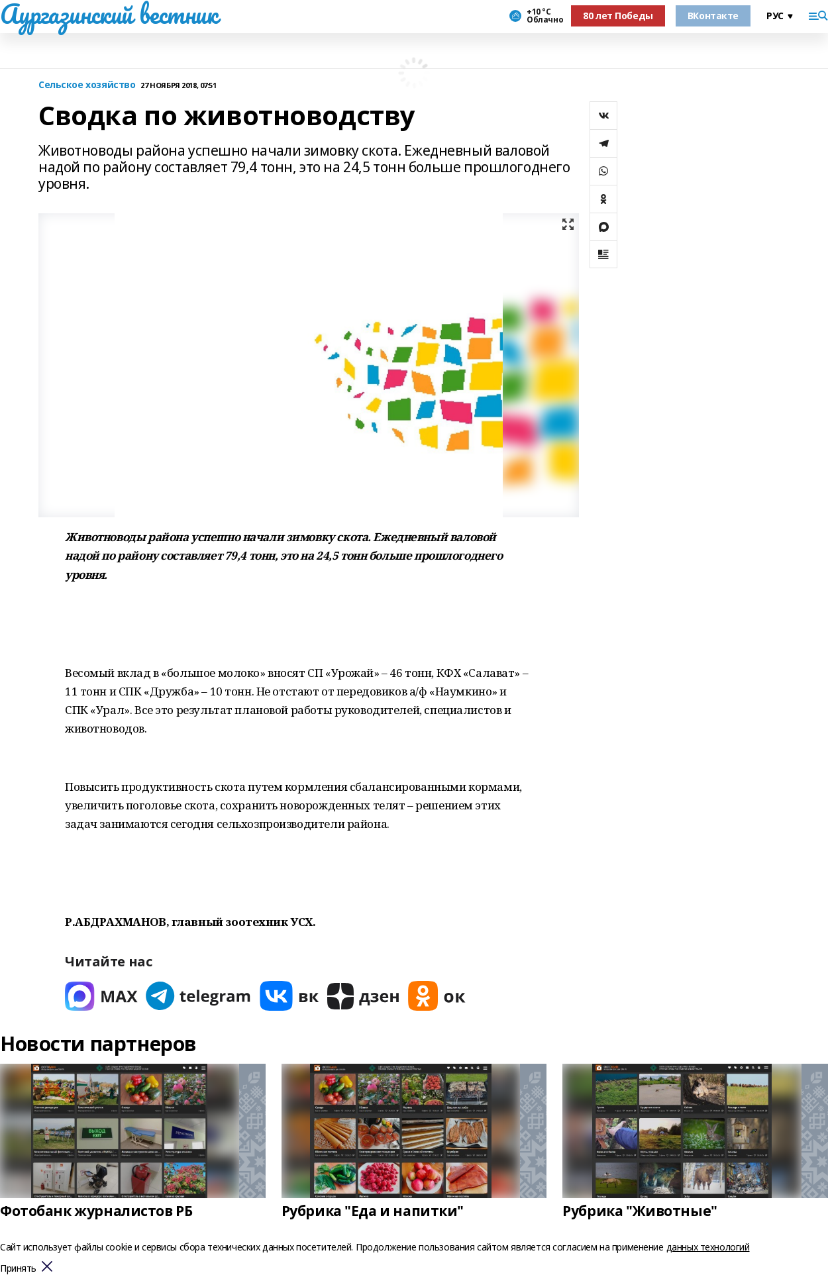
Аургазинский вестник (109, 14)
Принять (18, 1268)
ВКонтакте (713, 15)
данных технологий (708, 1247)
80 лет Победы (618, 15)
